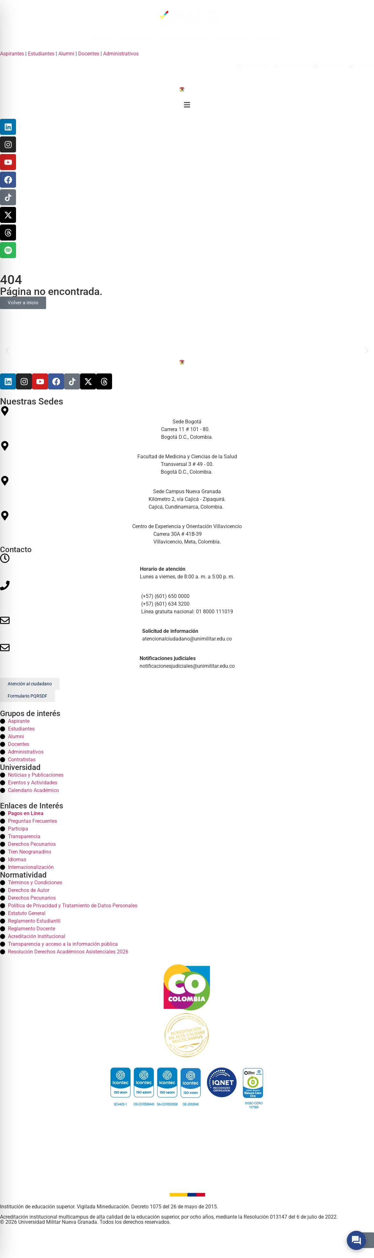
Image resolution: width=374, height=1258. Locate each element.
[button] (187, 106)
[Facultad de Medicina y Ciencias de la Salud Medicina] (187, 458)
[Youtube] (40, 381)
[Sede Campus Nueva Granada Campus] (187, 493)
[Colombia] (187, 987)
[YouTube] (8, 162)
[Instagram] (8, 144)
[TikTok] (8, 197)
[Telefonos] (187, 598)
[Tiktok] (72, 381)
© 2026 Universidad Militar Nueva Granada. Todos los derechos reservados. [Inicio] (85, 1222)
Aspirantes (12, 54)
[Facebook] (8, 180)
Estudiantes (41, 54)
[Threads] (8, 233)
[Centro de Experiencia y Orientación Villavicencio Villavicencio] (187, 528)
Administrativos (121, 54)
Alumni (66, 54)
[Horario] (187, 567)
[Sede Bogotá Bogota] (187, 423)
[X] (8, 215)
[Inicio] (187, 89)
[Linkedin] (8, 127)
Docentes (88, 54)
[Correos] (187, 629)
